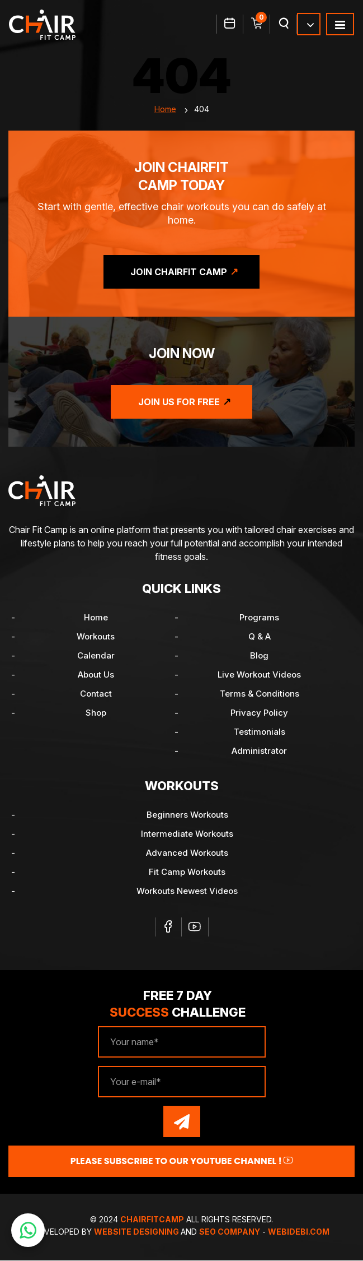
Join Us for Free (179, 402)
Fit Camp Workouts (187, 872)
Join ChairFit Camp (178, 272)
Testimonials (259, 732)
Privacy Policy (259, 713)
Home (165, 109)
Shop (96, 713)
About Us (96, 675)
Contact (96, 694)
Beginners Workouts (187, 815)
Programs (259, 618)
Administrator (259, 751)
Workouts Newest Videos (187, 891)
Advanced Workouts (187, 853)
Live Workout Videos (259, 675)
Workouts (96, 637)
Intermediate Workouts (187, 834)
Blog (259, 656)
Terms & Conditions (259, 694)
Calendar (96, 656)
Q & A (259, 637)
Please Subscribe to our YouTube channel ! (181, 1161)
